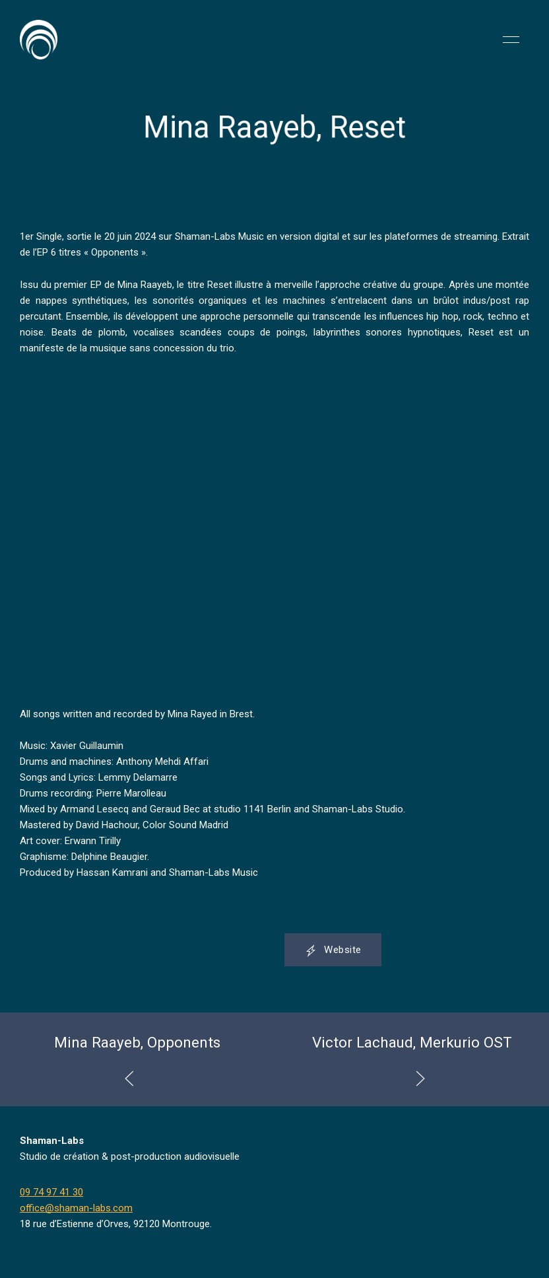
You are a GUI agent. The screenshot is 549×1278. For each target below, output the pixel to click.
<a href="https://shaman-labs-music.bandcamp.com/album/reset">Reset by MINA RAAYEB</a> (135, 531)
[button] (511, 39)
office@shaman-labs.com (76, 1208)
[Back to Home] (38, 39)
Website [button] (333, 950)
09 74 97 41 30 (51, 1192)
